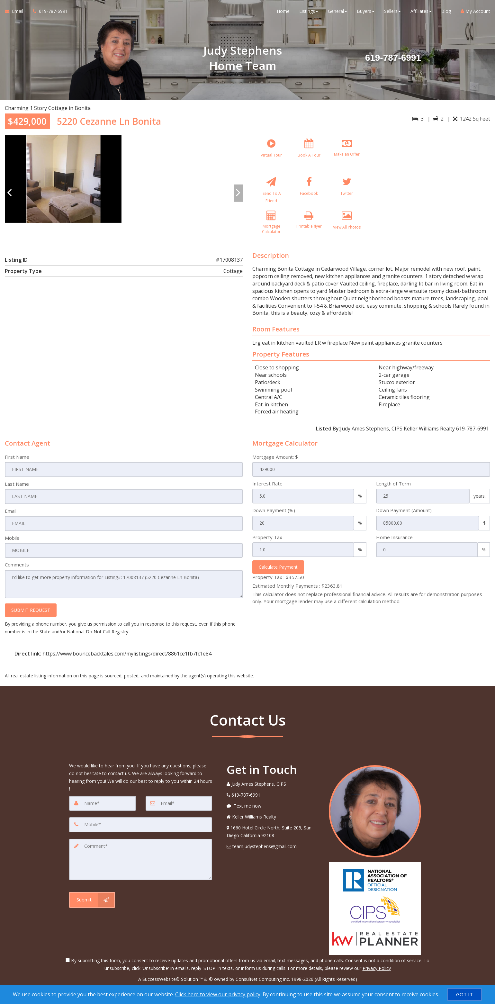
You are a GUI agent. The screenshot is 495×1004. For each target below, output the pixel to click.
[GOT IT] (464, 994)
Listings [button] (308, 13)
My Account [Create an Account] (475, 13)
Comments (17, 568)
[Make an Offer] (347, 154)
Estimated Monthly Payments (297, 589)
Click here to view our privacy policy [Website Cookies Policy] (217, 994)
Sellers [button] (392, 13)
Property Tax (267, 541)
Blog (446, 13)
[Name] (102, 805)
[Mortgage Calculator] (271, 231)
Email (10, 514)
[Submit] (92, 901)
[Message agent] (273, 808)
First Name (17, 460)
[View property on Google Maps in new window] (432, 183)
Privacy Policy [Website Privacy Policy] (377, 970)
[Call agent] (48, 13)
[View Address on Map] (273, 834)
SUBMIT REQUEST (30, 613)
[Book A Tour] (309, 154)
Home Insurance (394, 541)
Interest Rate (267, 487)
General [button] (337, 13)
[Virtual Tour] (271, 154)
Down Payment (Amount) (404, 514)
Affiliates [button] (421, 13)
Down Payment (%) (273, 514)
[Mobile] (140, 826)
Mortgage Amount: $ (275, 460)
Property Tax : (278, 581)
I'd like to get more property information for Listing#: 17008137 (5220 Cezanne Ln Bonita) (124, 587)
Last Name (17, 487)
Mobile (12, 541)
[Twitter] (347, 193)
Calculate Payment (278, 571)
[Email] (179, 805)
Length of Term (393, 487)
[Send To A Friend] (271, 193)
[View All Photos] (347, 231)
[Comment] (140, 861)
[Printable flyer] (309, 231)
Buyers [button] (365, 13)
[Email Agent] (16, 13)
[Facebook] (309, 193)
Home (283, 13)
